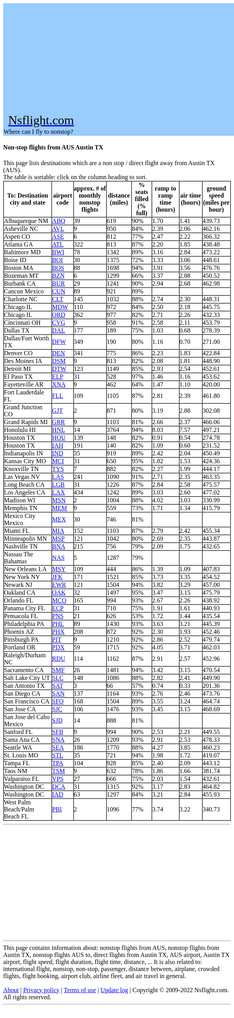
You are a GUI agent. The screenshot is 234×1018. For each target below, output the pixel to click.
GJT (57, 410)
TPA (57, 763)
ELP (57, 376)
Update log (114, 990)
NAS (58, 557)
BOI (57, 260)
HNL (58, 429)
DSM (59, 361)
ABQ (58, 221)
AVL (58, 228)
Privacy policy (41, 990)
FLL (57, 395)
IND (57, 453)
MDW (60, 307)
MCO (59, 600)
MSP (58, 538)
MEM (59, 508)
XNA (59, 384)
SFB (57, 731)
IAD (57, 794)
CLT (57, 299)
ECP (57, 608)
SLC (57, 677)
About (11, 990)
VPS (57, 778)
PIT (56, 639)
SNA (58, 739)
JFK (57, 577)
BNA (58, 546)
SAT (57, 685)
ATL (57, 244)
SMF (58, 670)
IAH (57, 445)
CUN (58, 291)
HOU (59, 437)
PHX (58, 631)
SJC (57, 709)
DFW (59, 341)
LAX (58, 492)
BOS (58, 267)
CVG (58, 322)
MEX (59, 519)
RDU (58, 658)
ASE (58, 236)
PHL (58, 624)
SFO (57, 701)
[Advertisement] (118, 58)
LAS (58, 476)
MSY (59, 569)
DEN (58, 353)
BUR (58, 283)
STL (57, 755)
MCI (58, 461)
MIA (58, 530)
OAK (59, 592)
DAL (58, 330)
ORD (58, 314)
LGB (58, 484)
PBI (57, 809)
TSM (58, 771)
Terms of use (80, 990)
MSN (59, 500)
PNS (57, 616)
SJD (57, 720)
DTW (59, 368)
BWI (58, 252)
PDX (58, 647)
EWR (59, 584)
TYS (58, 469)
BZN (58, 275)
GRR (58, 422)
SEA (58, 747)
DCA (58, 786)
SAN (58, 693)
